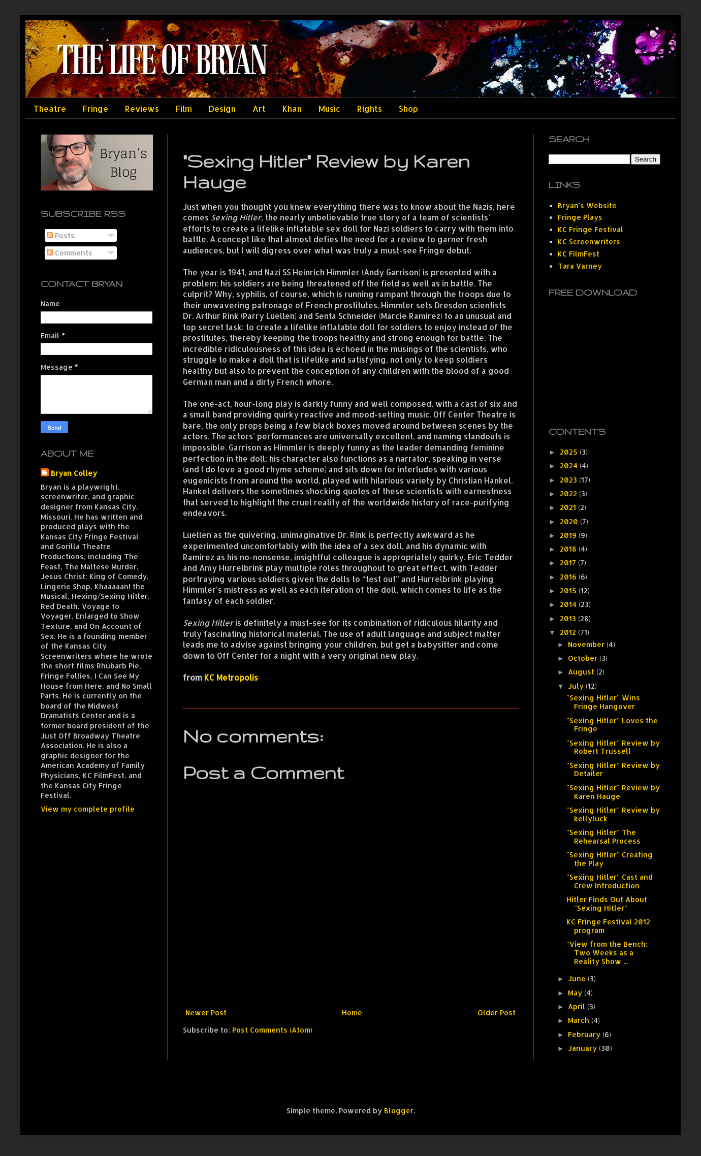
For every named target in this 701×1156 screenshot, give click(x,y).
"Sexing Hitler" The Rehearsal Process (603, 836)
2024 (570, 465)
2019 (569, 535)
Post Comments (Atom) (272, 1029)
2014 (569, 604)
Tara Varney (580, 266)
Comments (69, 252)
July (577, 686)
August (582, 671)
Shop (408, 108)
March (579, 1020)
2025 (570, 451)
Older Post (496, 1012)
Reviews (142, 108)
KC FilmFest (578, 253)
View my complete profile (88, 809)
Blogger (398, 1110)
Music (329, 108)
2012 (569, 632)
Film (184, 108)
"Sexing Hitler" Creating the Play (609, 859)
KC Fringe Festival (590, 229)
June (578, 978)
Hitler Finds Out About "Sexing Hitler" (606, 903)
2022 (569, 493)
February (585, 1034)
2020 (570, 521)
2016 (569, 576)
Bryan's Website (587, 205)
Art (259, 108)
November (587, 644)
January (583, 1048)
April (577, 1006)
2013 (569, 618)
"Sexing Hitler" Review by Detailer (613, 769)
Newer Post (206, 1012)
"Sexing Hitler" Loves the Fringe (612, 724)
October (583, 658)
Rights (369, 108)
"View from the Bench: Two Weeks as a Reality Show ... (607, 953)
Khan (292, 108)
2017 (569, 562)
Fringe (95, 108)
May (576, 992)
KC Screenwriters (589, 241)
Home (352, 1012)
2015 (569, 590)
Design (222, 108)
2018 (569, 548)
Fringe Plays (580, 217)
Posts (61, 235)
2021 (569, 507)
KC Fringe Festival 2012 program (608, 926)
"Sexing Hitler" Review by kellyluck (613, 814)
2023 (569, 479)
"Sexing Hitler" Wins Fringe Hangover (603, 702)
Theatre (50, 108)
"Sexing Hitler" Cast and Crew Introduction (609, 881)
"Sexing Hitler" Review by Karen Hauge (613, 791)
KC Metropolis (231, 677)
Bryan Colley (74, 473)
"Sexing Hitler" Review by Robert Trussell (613, 747)
